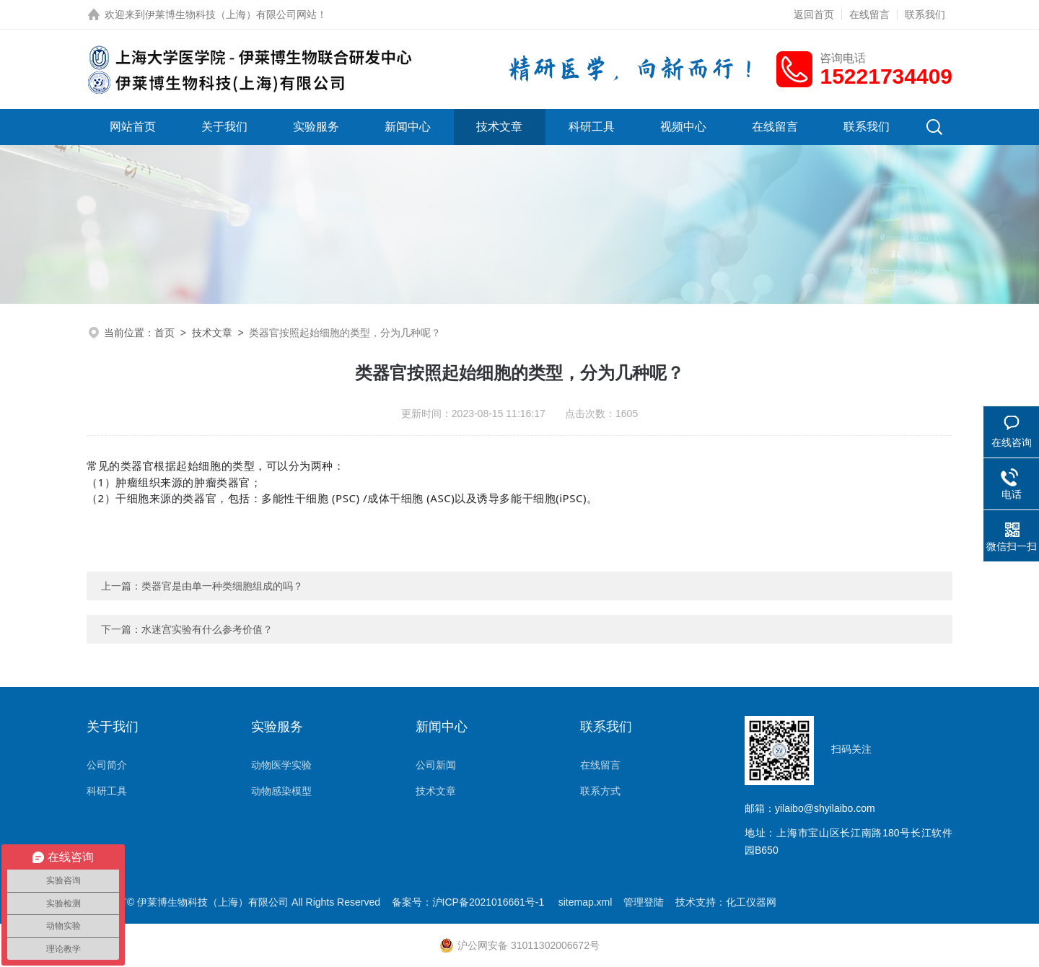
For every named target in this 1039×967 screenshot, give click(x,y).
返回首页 (814, 14)
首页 (164, 332)
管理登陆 (643, 902)
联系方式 (600, 791)
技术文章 (499, 127)
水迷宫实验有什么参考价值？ (207, 629)
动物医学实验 (281, 765)
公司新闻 (436, 765)
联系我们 (925, 14)
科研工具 (592, 127)
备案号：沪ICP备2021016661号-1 (470, 902)
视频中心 (683, 127)
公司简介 (107, 765)
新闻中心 (408, 127)
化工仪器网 (751, 902)
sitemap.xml (585, 902)
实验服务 (316, 127)
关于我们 (224, 127)
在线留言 (869, 14)
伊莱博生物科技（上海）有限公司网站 (231, 14)
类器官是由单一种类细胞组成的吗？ (222, 586)
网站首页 (133, 127)
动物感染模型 (281, 791)
